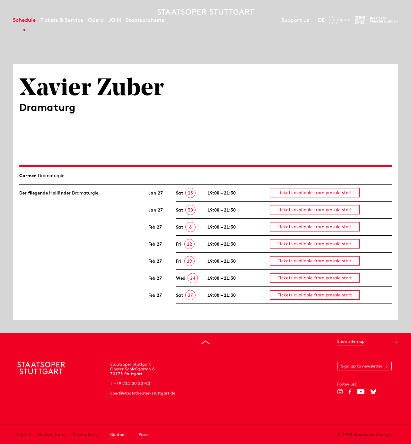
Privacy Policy (86, 434)
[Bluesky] (373, 391)
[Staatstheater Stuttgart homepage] (205, 12)
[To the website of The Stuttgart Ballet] (339, 19)
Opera (96, 19)
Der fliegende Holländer (45, 193)
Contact (118, 434)
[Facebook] (350, 391)
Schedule (24, 19)
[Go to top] (205, 342)
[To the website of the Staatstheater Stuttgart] (384, 19)
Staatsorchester (146, 19)
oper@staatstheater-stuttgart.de (142, 393)
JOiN (115, 19)
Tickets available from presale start (315, 192)
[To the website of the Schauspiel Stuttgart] (360, 19)
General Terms (52, 434)
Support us (295, 19)
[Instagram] (340, 391)
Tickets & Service (61, 19)
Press (143, 434)
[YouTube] (360, 391)
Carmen (28, 175)
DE (321, 19)
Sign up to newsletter (361, 366)
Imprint (24, 434)
